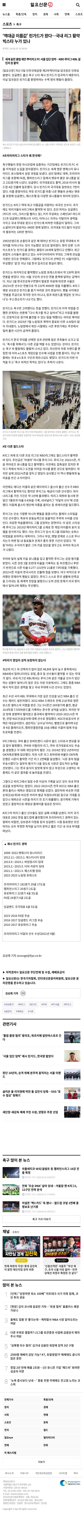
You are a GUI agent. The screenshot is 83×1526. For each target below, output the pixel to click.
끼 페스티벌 (10, 1452)
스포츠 (7, 24)
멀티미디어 (49, 1437)
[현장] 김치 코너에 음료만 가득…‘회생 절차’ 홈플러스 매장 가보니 (44, 1308)
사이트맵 (63, 1473)
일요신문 (41, 5)
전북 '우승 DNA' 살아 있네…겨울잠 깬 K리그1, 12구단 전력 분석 (49, 1188)
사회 (56, 14)
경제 (45, 14)
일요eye (8, 1437)
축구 (18, 24)
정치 (34, 14)
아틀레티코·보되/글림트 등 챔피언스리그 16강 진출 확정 (50, 1171)
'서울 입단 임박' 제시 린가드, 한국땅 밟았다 (28, 1056)
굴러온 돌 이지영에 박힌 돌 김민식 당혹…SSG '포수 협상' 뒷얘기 (32, 1093)
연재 (6, 1445)
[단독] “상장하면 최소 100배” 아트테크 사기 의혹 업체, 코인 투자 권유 (44, 1295)
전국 (6, 1430)
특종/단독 (21, 14)
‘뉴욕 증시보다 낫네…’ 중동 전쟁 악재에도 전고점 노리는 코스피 (45, 1382)
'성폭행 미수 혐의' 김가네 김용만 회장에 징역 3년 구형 (42, 1345)
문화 (45, 1422)
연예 (67, 14)
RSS (76, 1473)
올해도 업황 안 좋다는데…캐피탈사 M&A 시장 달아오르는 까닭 (44, 1321)
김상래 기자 (11, 993)
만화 (45, 1445)
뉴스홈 (6, 14)
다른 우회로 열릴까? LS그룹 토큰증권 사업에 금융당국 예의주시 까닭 (45, 1334)
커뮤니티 (24, 1473)
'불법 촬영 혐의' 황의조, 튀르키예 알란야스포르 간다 (32, 1037)
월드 (45, 1430)
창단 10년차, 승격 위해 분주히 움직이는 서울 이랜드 (32, 1074)
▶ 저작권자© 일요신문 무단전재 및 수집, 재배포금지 (34, 972)
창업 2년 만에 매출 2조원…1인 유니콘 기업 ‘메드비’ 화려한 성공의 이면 (45, 1369)
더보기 (41, 1461)
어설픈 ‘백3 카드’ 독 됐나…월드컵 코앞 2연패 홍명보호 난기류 (50, 1205)
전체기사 (8, 1399)
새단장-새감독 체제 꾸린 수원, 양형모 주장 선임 (30, 1112)
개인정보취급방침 (43, 1473)
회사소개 (9, 1473)
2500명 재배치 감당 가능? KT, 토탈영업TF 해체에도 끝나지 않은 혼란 (45, 1356)
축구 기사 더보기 (41, 1219)
